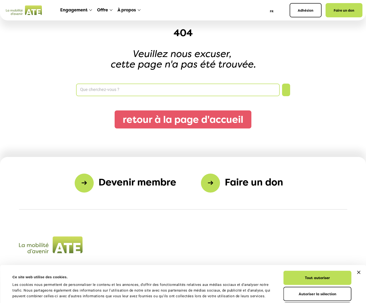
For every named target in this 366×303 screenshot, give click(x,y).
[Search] (178, 90)
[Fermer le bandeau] (358, 238)
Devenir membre (137, 182)
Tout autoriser (317, 243)
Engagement (74, 10)
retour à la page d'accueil (183, 119)
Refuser (317, 275)
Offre (102, 10)
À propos (126, 10)
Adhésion (305, 10)
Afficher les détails (215, 294)
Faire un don (344, 10)
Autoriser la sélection (317, 259)
